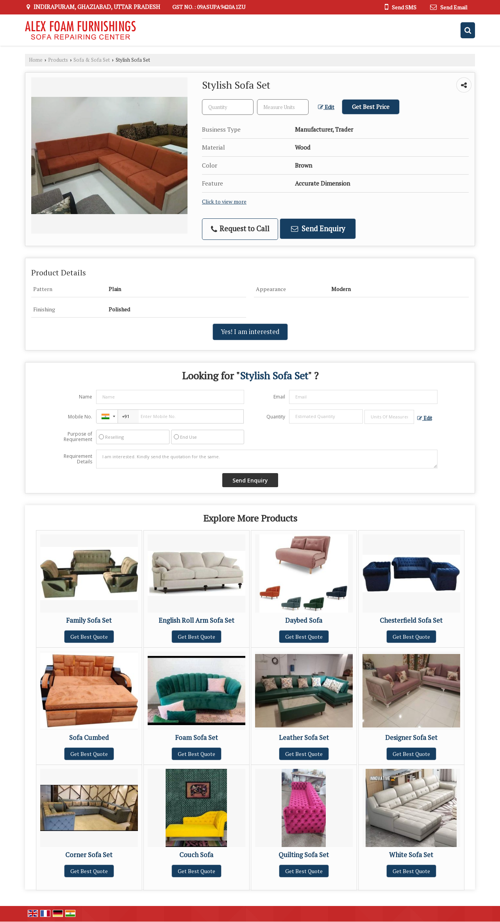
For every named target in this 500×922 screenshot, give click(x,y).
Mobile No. (80, 416)
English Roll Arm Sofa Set (196, 620)
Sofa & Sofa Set (91, 60)
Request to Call (240, 229)
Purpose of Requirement (78, 436)
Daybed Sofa (303, 620)
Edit (326, 107)
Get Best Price (370, 107)
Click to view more (224, 201)
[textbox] (283, 107)
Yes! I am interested (250, 331)
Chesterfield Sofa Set (411, 620)
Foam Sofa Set (196, 737)
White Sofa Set (411, 855)
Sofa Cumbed (89, 737)
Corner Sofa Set (88, 855)
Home (36, 60)
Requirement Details (78, 459)
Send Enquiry (318, 228)
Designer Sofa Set (411, 737)
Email (279, 396)
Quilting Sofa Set (304, 855)
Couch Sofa (196, 855)
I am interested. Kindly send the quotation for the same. (267, 459)
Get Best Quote (89, 636)
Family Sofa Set (89, 620)
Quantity (275, 416)
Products (58, 60)
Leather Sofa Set (304, 737)
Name (85, 396)
